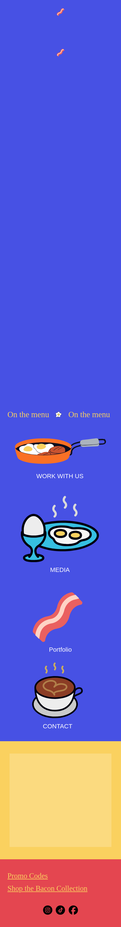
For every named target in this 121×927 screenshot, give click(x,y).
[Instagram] (47, 910)
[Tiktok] (60, 910)
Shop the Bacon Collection (47, 888)
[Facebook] (73, 910)
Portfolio (60, 649)
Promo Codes (27, 876)
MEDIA (60, 569)
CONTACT (57, 726)
